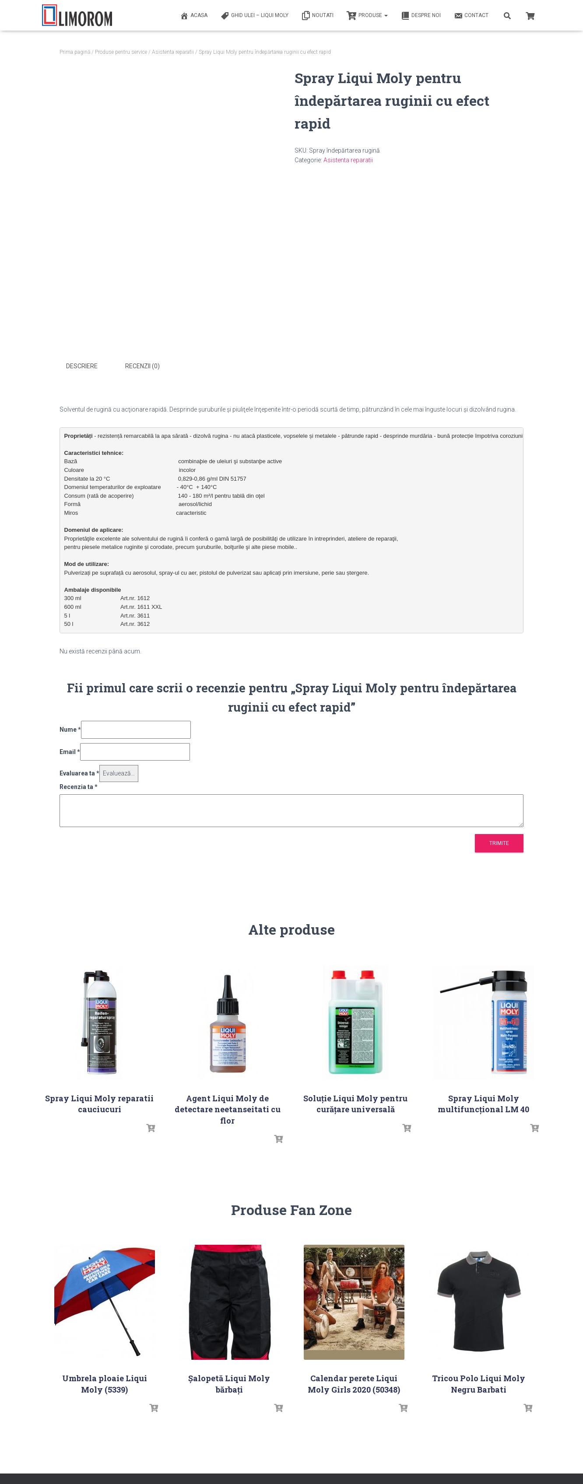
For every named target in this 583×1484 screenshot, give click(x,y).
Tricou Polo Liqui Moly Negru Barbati (478, 1382)
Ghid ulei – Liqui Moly (254, 15)
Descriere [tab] (82, 366)
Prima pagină (75, 52)
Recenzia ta (79, 785)
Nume (70, 728)
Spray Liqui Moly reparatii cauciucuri (99, 1102)
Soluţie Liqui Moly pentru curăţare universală (355, 1102)
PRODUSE (367, 15)
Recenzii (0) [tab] (142, 366)
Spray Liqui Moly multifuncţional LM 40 (483, 1102)
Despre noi (421, 15)
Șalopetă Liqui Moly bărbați (229, 1382)
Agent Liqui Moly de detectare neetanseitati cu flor (228, 1108)
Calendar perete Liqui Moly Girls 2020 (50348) (354, 1382)
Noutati (318, 15)
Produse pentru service (121, 52)
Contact (471, 15)
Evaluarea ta (79, 771)
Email (70, 750)
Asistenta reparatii (173, 52)
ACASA (193, 15)
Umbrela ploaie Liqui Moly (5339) (104, 1382)
